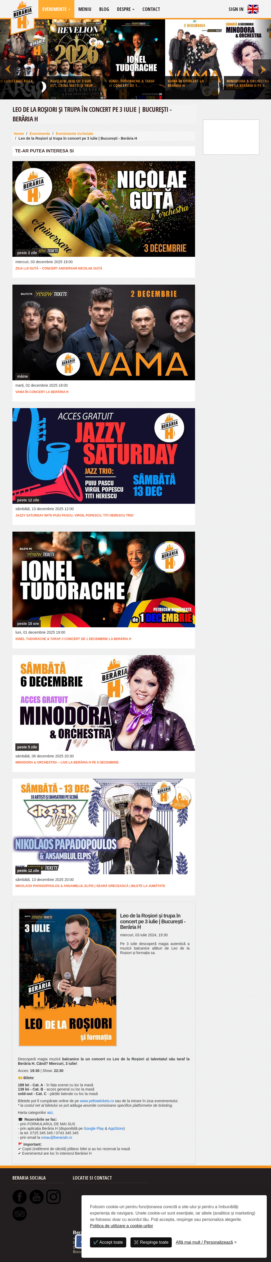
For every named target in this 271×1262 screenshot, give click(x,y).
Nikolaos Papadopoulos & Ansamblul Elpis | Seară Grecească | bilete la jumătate (90, 886)
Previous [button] (9, 59)
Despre (125, 9)
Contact (151, 9)
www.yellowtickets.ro (97, 1101)
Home (19, 133)
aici (50, 1112)
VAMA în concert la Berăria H (41, 392)
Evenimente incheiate (74, 133)
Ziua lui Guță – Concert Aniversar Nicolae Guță (58, 268)
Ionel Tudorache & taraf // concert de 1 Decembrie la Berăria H (73, 639)
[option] (135, 60)
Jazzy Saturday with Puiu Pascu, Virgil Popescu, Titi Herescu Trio (74, 515)
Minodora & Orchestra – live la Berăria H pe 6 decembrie (67, 762)
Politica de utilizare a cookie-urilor (121, 1226)
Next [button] (262, 59)
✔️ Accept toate (108, 1242)
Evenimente (56, 9)
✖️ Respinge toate (151, 1242)
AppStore (116, 1128)
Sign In (236, 9)
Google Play (94, 1128)
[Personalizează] (206, 1242)
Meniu (84, 9)
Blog (104, 9)
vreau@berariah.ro (56, 1137)
